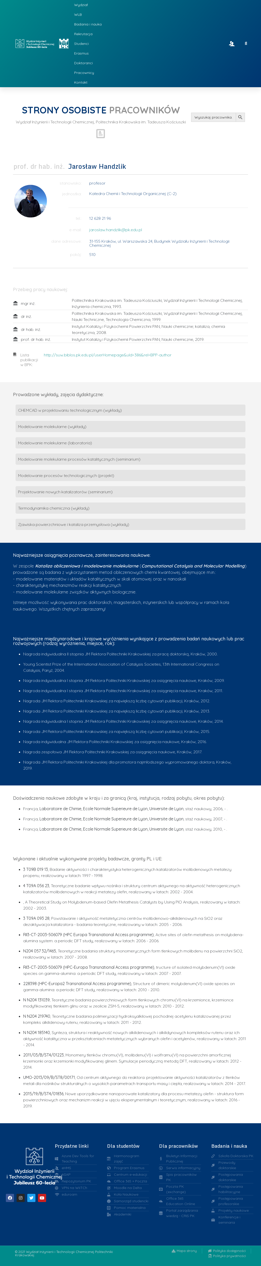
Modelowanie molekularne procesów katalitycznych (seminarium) (79, 459)
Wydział (81, 5)
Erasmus (81, 53)
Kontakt (80, 82)
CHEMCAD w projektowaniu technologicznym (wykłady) (70, 410)
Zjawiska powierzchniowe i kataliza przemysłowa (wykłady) (73, 524)
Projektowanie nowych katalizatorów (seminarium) (65, 491)
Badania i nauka (88, 24)
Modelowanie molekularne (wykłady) (52, 426)
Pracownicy (84, 72)
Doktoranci (83, 63)
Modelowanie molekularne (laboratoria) (55, 442)
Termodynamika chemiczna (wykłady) (53, 508)
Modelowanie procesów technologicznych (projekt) (66, 475)
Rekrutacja (83, 34)
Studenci (81, 43)
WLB (78, 14)
